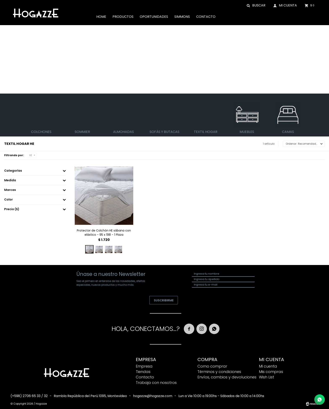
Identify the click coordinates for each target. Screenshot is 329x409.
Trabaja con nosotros (156, 382)
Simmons (182, 16)
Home (101, 16)
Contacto (205, 16)
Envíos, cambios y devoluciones (226, 377)
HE (30, 155)
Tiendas (143, 371)
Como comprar (212, 366)
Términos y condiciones (219, 371)
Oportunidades (154, 16)
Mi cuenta (268, 366)
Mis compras (271, 371)
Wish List (266, 377)
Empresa (144, 366)
